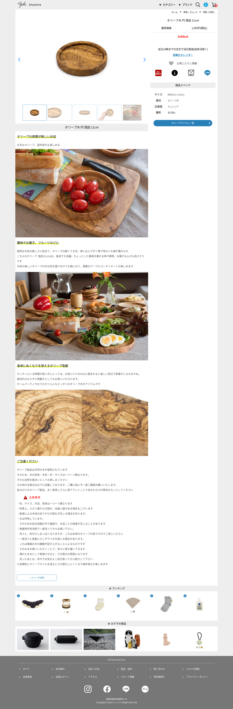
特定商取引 (159, 677)
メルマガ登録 (192, 669)
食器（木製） (209, 12)
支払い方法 (93, 669)
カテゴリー (169, 4)
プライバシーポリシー (197, 677)
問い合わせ (159, 669)
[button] (144, 59)
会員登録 (27, 677)
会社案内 (60, 669)
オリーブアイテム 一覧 (183, 123)
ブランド (187, 4)
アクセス (92, 677)
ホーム (175, 12)
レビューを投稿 (37, 578)
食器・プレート (190, 12)
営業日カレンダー (183, 55)
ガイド (26, 669)
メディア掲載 (127, 677)
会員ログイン (62, 677)
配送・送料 (126, 669)
